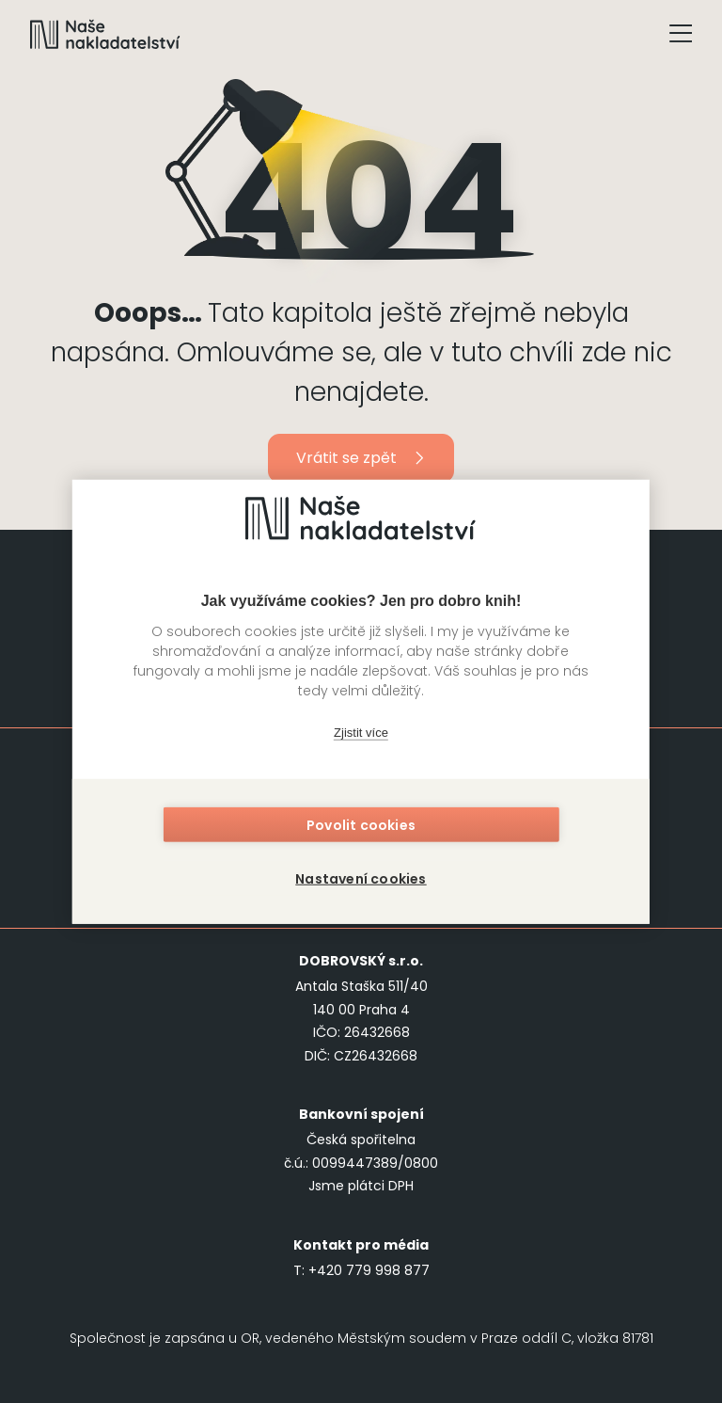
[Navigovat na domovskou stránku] (105, 33)
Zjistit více (361, 735)
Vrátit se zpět (361, 458)
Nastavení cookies (360, 876)
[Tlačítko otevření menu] (680, 34)
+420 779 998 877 (369, 1270)
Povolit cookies (361, 827)
